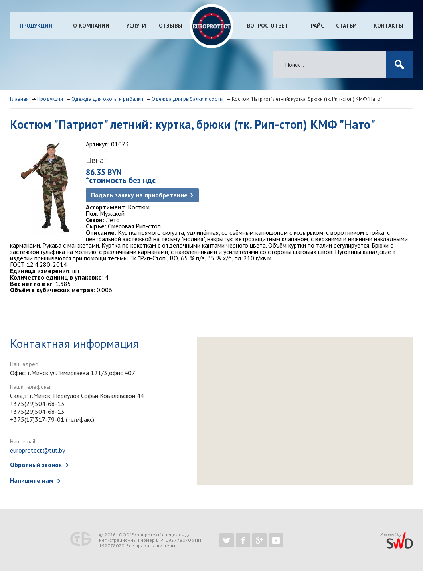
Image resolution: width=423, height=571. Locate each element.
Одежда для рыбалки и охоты (187, 99)
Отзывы (170, 25)
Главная (19, 99)
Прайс (315, 25)
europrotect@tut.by (37, 450)
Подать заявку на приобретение (139, 195)
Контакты (388, 25)
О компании (91, 25)
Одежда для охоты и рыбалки (107, 99)
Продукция (36, 25)
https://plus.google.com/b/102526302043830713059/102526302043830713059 (259, 540)
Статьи (346, 25)
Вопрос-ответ (268, 25)
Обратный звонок (36, 464)
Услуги (136, 25)
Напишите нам (31, 480)
